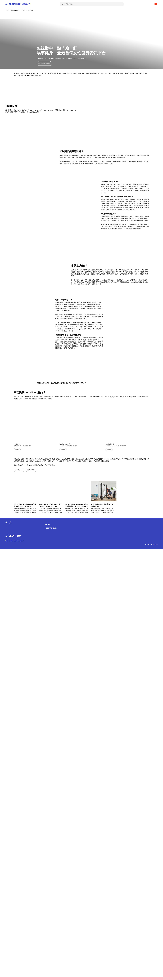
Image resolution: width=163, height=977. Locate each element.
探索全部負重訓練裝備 (44, 63)
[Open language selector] (155, 4)
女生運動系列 (18, 470)
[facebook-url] (6, 522)
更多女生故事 (31, 470)
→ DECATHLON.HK (51, 528)
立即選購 (17, 449)
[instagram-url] (10, 522)
